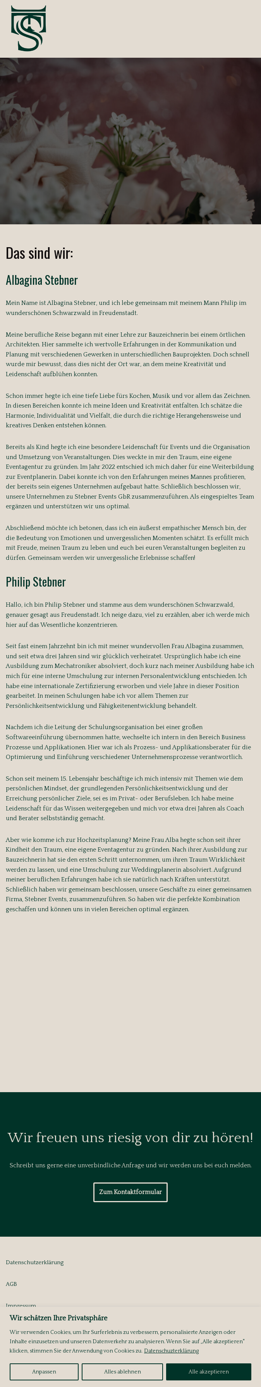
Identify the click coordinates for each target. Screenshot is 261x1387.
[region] (130, 1347)
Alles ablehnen (122, 1372)
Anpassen (44, 1372)
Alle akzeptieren (209, 1372)
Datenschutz (22, 1262)
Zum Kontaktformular (130, 1192)
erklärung (51, 1262)
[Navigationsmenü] (246, 28)
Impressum (21, 1306)
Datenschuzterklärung (171, 1351)
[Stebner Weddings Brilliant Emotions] (29, 28)
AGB (11, 1284)
